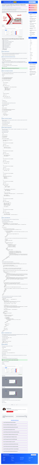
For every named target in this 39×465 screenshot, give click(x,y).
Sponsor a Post (21, 460)
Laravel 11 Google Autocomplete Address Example (11, 360)
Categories (13, 461)
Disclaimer (4, 461)
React (23, 2)
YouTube (29, 461)
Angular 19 (19, 2)
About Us (4, 459)
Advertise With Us (22, 459)
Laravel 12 (15, 2)
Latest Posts (13, 459)
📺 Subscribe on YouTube (10, 412)
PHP (21, 2)
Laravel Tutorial (25, 2)
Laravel (14, 405)
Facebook (29, 459)
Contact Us (4, 460)
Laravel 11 (17, 405)
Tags (12, 460)
